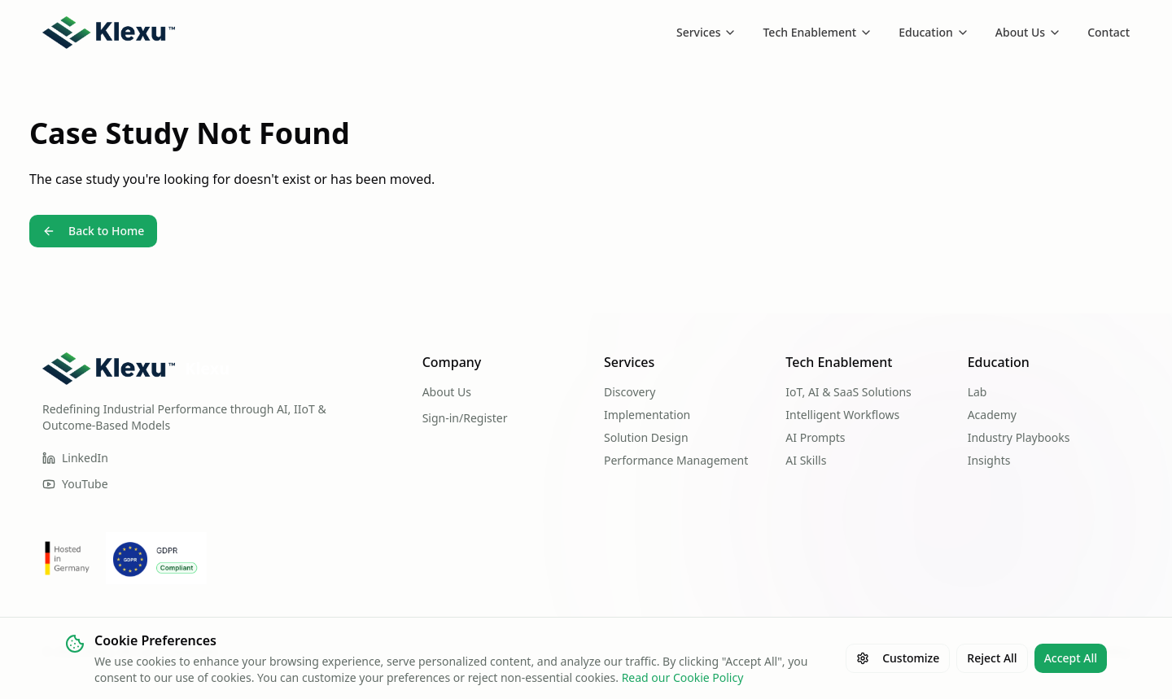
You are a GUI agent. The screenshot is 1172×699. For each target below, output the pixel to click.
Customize (897, 658)
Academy (992, 414)
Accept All (1070, 658)
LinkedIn (75, 457)
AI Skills (805, 460)
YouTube (75, 483)
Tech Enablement (817, 32)
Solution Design (646, 437)
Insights (989, 460)
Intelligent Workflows (842, 414)
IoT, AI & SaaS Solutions (848, 392)
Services (706, 32)
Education (934, 32)
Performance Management (676, 460)
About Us (1028, 32)
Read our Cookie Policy (683, 677)
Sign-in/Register (465, 418)
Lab (977, 392)
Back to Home (93, 230)
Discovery (629, 392)
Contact (1108, 32)
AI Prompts (815, 437)
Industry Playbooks (1019, 437)
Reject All (992, 658)
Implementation (647, 414)
